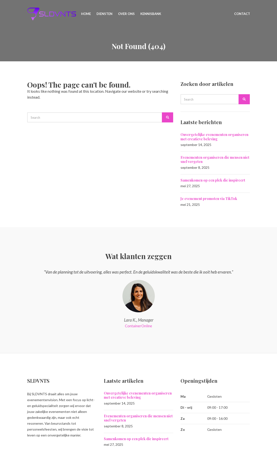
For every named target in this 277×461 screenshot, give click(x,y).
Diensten (104, 14)
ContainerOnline (138, 326)
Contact (242, 14)
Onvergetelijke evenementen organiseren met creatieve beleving (214, 136)
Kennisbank (150, 14)
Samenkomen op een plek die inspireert (213, 180)
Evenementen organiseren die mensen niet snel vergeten (215, 159)
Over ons (126, 14)
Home (86, 14)
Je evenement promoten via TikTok (209, 198)
